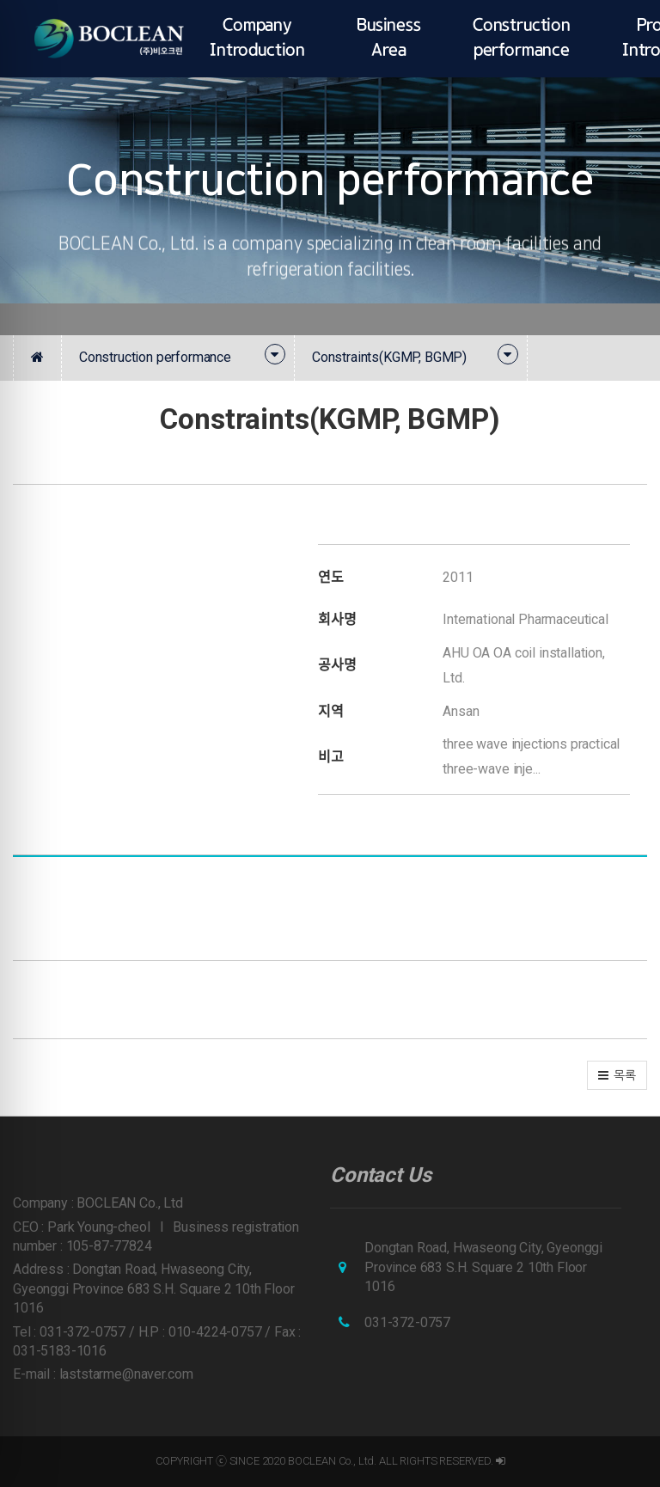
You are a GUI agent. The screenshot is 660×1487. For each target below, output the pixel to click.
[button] (617, 1075)
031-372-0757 (407, 1322)
